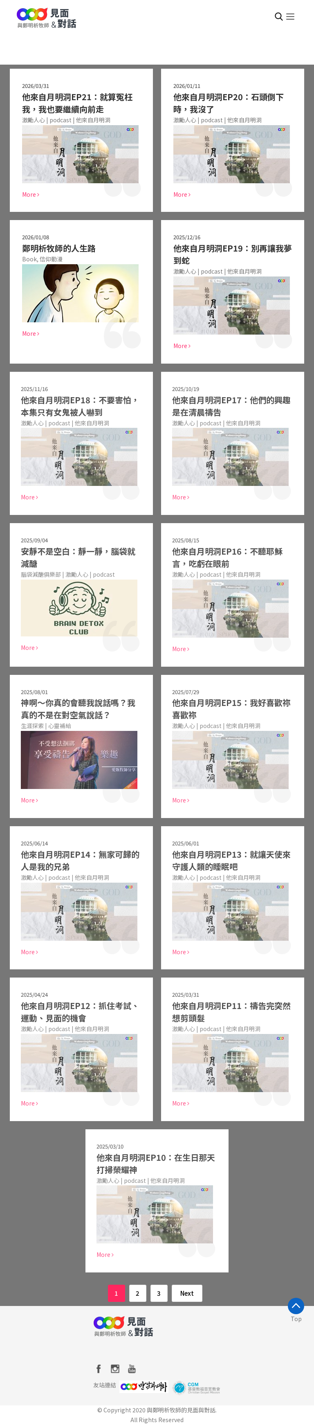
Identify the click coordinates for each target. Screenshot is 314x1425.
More (30, 194)
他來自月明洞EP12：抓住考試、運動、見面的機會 (77, 1012)
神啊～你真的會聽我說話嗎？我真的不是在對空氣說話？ (75, 709)
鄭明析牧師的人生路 (59, 248)
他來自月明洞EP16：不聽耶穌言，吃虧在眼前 (224, 557)
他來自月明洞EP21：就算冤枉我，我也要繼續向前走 (77, 103)
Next (187, 1293)
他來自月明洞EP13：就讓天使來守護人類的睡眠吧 (228, 860)
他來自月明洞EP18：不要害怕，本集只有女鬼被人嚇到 (77, 406)
